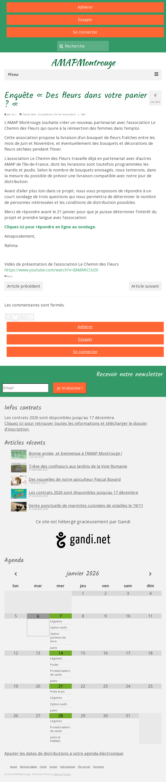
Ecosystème (45, 114)
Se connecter (85, 32)
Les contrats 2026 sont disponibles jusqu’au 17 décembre (83, 492)
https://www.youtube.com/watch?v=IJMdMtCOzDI (51, 270)
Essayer (85, 19)
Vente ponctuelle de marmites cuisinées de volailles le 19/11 (86, 505)
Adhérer (85, 7)
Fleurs (9, 276)
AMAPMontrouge (83, 62)
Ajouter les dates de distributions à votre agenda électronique (63, 753)
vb (12, 114)
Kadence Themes (62, 774)
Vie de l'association (65, 114)
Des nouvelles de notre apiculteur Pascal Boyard (75, 479)
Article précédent (23, 286)
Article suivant (145, 286)
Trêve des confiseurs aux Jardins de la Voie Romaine (78, 466)
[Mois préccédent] (15, 574)
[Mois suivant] (150, 574)
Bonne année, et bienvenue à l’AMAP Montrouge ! (75, 453)
